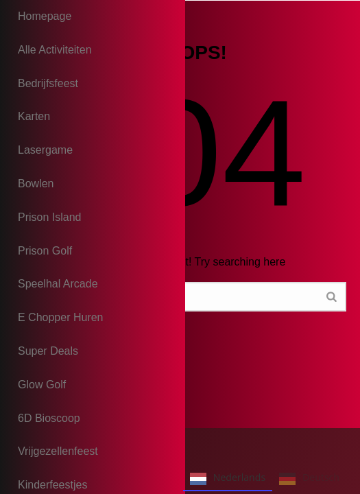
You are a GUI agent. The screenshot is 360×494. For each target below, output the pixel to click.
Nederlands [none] (227, 479)
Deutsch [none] (309, 479)
